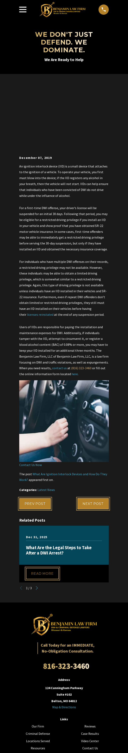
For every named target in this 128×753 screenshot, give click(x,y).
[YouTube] (64, 703)
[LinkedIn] (73, 703)
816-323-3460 (66, 601)
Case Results (90, 668)
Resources (38, 683)
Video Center (90, 676)
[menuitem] (45, 747)
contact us (59, 303)
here (74, 309)
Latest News (46, 424)
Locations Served (38, 676)
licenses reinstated (40, 249)
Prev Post (35, 438)
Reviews (90, 661)
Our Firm (38, 661)
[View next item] (37, 523)
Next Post (92, 438)
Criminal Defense (38, 668)
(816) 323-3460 (81, 303)
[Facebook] (54, 703)
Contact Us (90, 683)
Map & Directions (64, 642)
